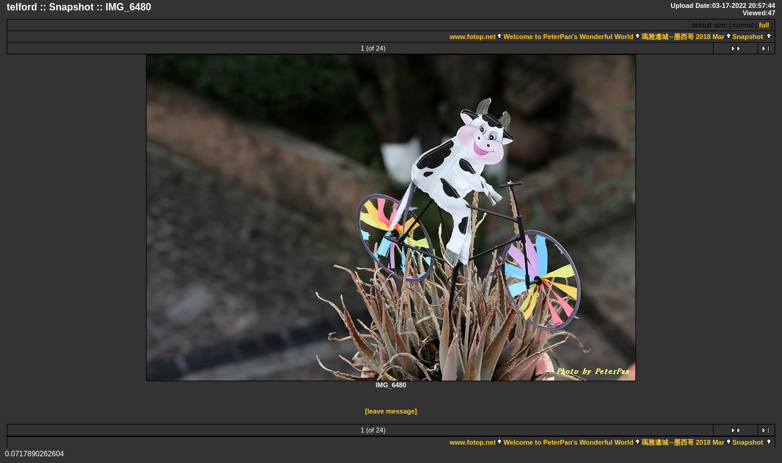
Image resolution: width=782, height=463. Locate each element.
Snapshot (749, 36)
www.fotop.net (472, 36)
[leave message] (391, 411)
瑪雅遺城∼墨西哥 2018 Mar (683, 36)
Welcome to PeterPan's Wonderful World (568, 36)
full (764, 25)
